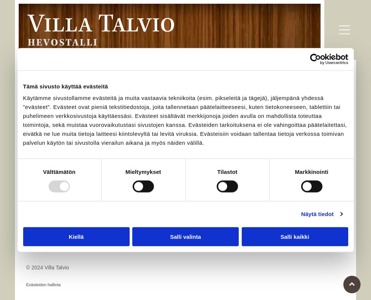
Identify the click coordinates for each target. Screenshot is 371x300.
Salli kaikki (295, 236)
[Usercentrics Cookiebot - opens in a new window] (315, 59)
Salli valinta (185, 236)
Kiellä (76, 236)
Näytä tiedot (317, 214)
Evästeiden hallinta (43, 284)
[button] (344, 29)
